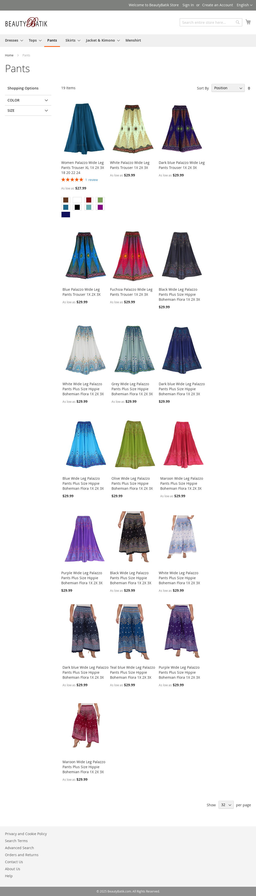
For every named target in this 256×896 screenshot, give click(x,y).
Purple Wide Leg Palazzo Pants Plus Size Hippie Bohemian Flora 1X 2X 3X (81, 577)
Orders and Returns (21, 854)
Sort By (203, 87)
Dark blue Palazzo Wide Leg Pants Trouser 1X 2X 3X (182, 165)
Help (9, 875)
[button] (244, 5)
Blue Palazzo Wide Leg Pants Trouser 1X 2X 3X (81, 292)
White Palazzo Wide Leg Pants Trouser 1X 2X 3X (130, 165)
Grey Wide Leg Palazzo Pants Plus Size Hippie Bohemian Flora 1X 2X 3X (132, 388)
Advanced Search (19, 847)
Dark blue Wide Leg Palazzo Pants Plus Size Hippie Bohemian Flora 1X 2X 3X (182, 388)
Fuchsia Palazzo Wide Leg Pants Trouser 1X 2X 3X (131, 292)
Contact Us (14, 861)
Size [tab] (11, 110)
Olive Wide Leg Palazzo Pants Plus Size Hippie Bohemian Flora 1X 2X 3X (132, 483)
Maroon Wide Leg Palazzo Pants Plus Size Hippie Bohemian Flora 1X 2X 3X (181, 483)
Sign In (188, 5)
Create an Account (217, 5)
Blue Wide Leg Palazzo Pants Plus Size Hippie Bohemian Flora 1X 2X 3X (83, 483)
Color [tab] (14, 100)
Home (9, 55)
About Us (12, 868)
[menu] (128, 40)
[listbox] (84, 208)
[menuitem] (12, 40)
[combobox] (211, 22)
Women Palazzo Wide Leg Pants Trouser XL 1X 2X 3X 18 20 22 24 (82, 167)
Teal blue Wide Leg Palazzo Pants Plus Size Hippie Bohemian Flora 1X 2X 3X (132, 672)
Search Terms (16, 840)
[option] (65, 200)
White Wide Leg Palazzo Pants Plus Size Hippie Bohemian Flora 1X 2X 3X (83, 388)
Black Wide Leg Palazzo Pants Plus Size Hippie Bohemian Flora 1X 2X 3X (179, 294)
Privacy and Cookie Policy (26, 833)
